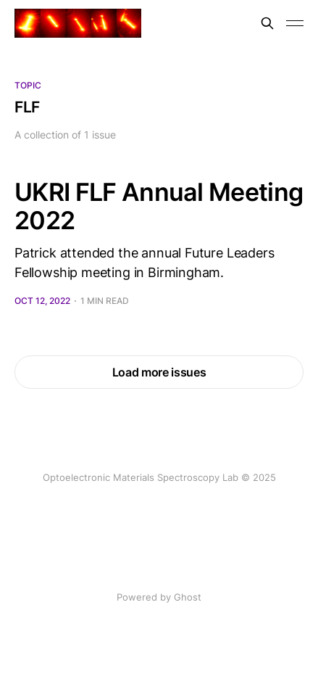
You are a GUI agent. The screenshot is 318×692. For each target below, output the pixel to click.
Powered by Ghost (159, 597)
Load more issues (159, 372)
